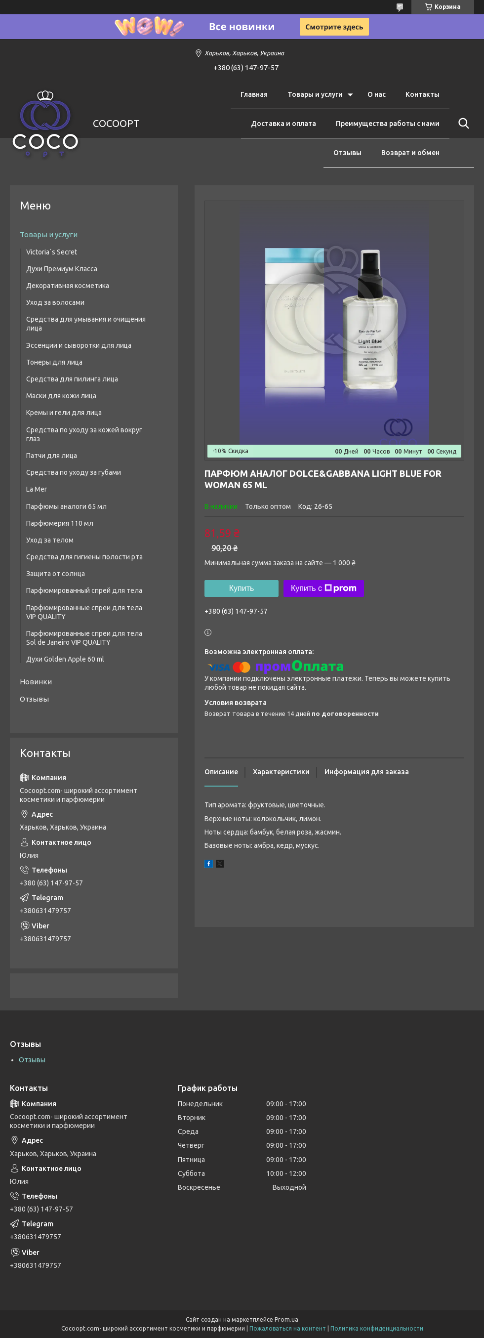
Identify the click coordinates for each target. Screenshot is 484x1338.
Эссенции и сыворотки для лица (78, 345)
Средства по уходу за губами (73, 472)
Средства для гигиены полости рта (84, 557)
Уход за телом (50, 540)
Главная (254, 94)
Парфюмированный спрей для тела (84, 590)
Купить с (324, 588)
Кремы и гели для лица (64, 413)
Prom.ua (286, 1319)
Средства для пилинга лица (72, 379)
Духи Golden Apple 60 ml (65, 659)
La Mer (36, 489)
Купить (241, 588)
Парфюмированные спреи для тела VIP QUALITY (84, 612)
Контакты (422, 94)
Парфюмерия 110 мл (59, 523)
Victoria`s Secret (51, 252)
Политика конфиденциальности (376, 1328)
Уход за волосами (55, 302)
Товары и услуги (315, 94)
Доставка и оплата (283, 123)
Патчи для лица (51, 456)
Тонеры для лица (54, 362)
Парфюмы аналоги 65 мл (66, 506)
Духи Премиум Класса (61, 269)
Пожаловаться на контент (287, 1328)
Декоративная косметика (67, 286)
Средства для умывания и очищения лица (86, 323)
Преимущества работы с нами (388, 123)
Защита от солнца (55, 574)
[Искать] (461, 123)
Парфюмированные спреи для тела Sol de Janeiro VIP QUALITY (84, 637)
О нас (376, 94)
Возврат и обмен (410, 153)
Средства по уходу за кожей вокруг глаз (84, 434)
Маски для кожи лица (61, 396)
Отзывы (347, 153)
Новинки (36, 681)
